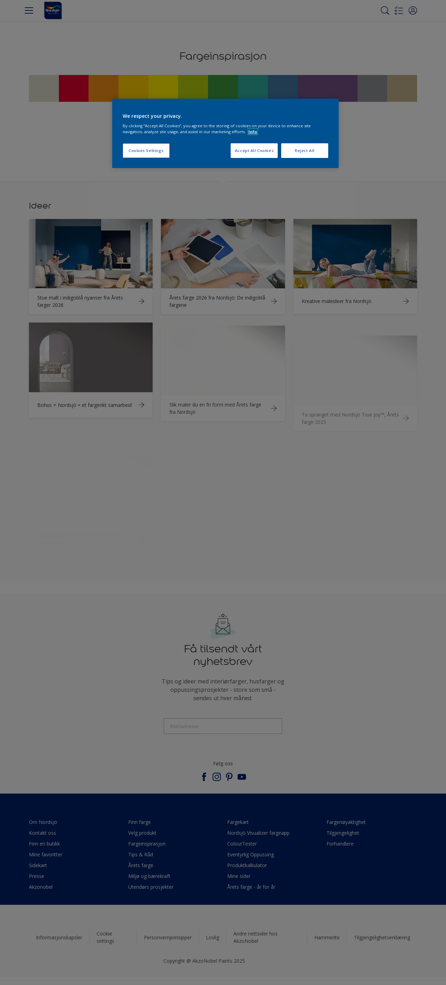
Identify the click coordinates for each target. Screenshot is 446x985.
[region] (225, 133)
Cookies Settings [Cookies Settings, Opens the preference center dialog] (146, 150)
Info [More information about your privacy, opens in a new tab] (252, 131)
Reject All (305, 150)
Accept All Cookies (254, 150)
